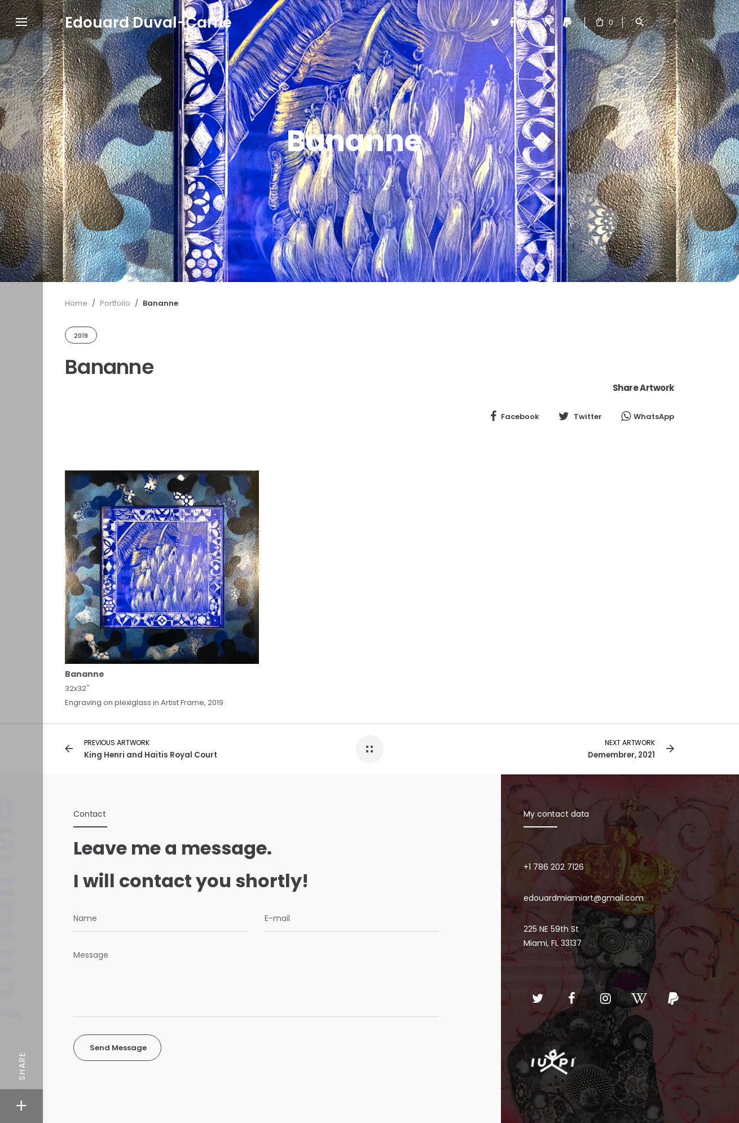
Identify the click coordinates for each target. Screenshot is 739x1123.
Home (76, 303)
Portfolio (115, 303)
